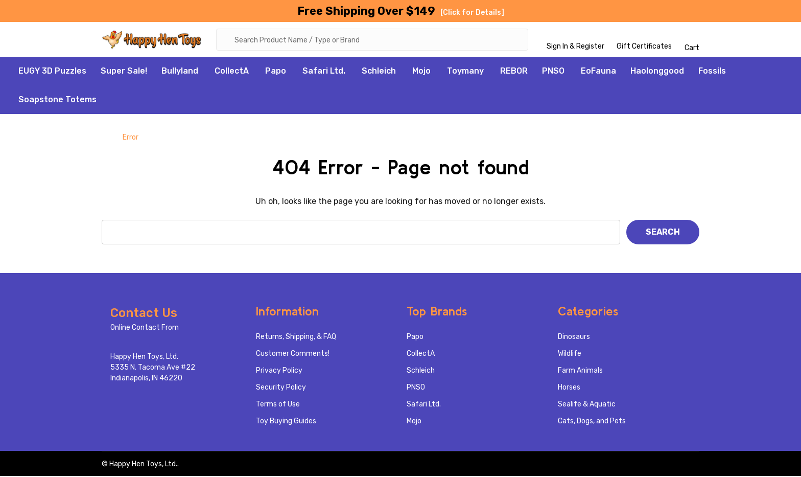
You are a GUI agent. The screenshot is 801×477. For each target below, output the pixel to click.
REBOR (514, 72)
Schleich (379, 72)
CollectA (232, 72)
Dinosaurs (574, 337)
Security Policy (281, 388)
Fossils (712, 72)
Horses (569, 388)
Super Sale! (124, 72)
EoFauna (598, 72)
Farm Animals (580, 371)
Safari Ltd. (323, 72)
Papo (275, 72)
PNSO (553, 72)
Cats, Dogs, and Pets (592, 422)
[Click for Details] (472, 12)
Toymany (465, 72)
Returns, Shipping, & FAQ (296, 337)
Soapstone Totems (57, 100)
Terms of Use (278, 405)
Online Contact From (144, 328)
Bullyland (179, 72)
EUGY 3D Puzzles (52, 72)
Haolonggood (657, 72)
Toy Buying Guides (286, 422)
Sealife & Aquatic (587, 405)
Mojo (421, 72)
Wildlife (569, 354)
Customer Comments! (292, 354)
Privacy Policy (279, 371)
